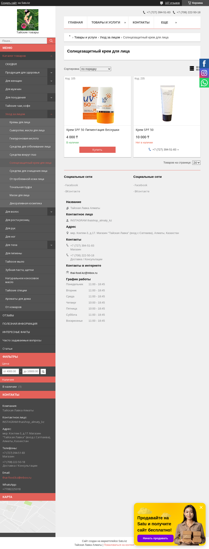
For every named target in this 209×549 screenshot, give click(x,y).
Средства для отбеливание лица (30, 146)
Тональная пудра (21, 187)
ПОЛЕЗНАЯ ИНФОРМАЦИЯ (20, 324)
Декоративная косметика (26, 203)
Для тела (11, 245)
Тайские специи (16, 290)
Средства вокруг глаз (23, 154)
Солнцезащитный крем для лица (30, 163)
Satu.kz (122, 541)
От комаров (13, 307)
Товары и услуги (105, 22)
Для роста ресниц (17, 220)
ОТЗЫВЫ (8, 315)
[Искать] (51, 41)
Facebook (71, 185)
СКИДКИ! (11, 64)
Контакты (141, 22)
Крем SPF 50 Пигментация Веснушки (92, 130)
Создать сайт (9, 2)
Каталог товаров (14, 56)
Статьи (7, 348)
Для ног (10, 236)
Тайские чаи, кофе (17, 106)
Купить (97, 150)
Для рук (10, 228)
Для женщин (13, 81)
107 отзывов (172, 2)
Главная (75, 22)
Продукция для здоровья (22, 72)
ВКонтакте (72, 191)
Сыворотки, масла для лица (27, 130)
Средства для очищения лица (28, 171)
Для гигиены (13, 253)
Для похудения (15, 97)
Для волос (12, 211)
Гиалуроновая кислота (24, 138)
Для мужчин (13, 89)
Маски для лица (19, 195)
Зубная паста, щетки (19, 270)
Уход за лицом (15, 114)
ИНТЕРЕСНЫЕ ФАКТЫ (16, 332)
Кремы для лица (20, 122)
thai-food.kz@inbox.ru (17, 477)
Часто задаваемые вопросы (22, 340)
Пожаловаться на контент (119, 544)
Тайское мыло (14, 261)
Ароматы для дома (18, 299)
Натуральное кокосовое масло (22, 280)
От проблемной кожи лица (27, 179)
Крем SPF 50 (145, 130)
